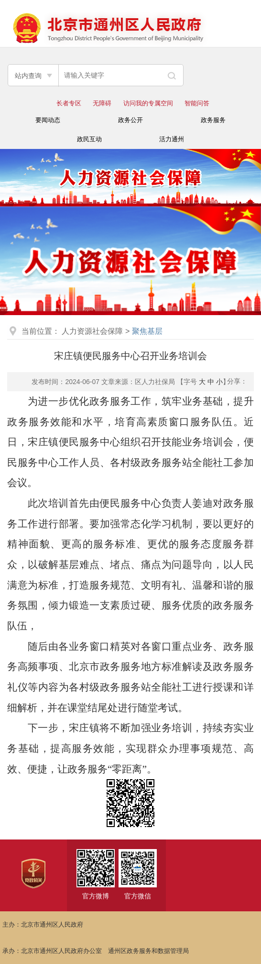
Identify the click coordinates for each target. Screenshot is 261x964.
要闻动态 (47, 120)
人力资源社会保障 (92, 331)
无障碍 (102, 103)
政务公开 (130, 120)
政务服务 (213, 120)
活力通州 (171, 139)
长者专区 (68, 103)
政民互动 (89, 139)
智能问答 (197, 103)
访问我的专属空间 (148, 103)
